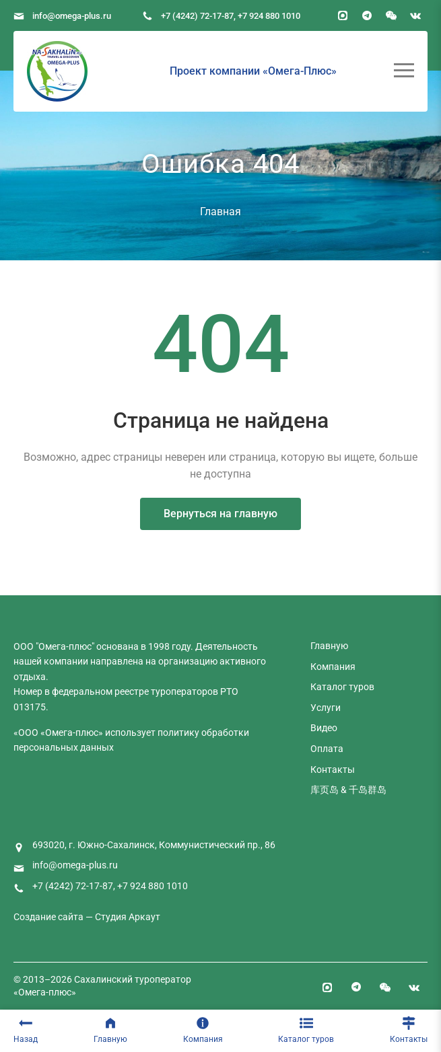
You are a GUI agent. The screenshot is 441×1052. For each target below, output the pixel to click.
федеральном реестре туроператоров (135, 691)
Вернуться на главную (220, 513)
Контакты (409, 1030)
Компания (203, 1030)
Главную (110, 1030)
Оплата (326, 748)
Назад (25, 1030)
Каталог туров (306, 1030)
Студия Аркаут (127, 916)
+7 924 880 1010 (269, 16)
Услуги (325, 707)
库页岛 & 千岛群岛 (348, 789)
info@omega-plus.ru (71, 16)
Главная (220, 211)
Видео (323, 727)
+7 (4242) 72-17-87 (197, 16)
